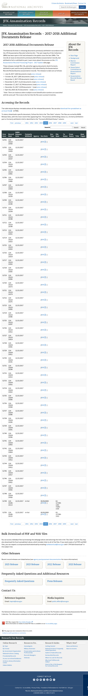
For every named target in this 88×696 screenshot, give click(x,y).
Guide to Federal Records (53, 653)
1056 (50, 123)
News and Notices (72, 646)
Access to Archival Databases (12, 658)
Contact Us (82, 3)
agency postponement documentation (47, 559)
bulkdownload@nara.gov (55, 544)
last (76, 123)
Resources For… (30, 643)
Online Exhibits (7, 665)
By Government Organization (12, 651)
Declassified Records (52, 655)
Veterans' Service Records (26, 13)
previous (18, 123)
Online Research (10, 643)
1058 (59, 123)
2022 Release (54, 564)
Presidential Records (9, 656)
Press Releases (54, 581)
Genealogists (28, 646)
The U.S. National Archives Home (22, 5)
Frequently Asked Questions (19, 581)
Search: (47, 127)
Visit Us (62, 14)
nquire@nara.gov (16, 601)
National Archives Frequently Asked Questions (54, 649)
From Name (71, 135)
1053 (36, 123)
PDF (42, 142)
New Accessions (71, 649)
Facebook (34, 679)
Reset (83, 127)
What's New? (71, 643)
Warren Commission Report (75, 63)
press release (36, 74)
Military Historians (29, 649)
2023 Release (32, 564)
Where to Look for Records (53, 658)
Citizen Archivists (58, 3)
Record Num (11, 135)
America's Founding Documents (79, 13)
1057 (55, 123)
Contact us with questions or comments (14, 633)
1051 (27, 123)
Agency (36, 136)
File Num (57, 135)
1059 (64, 123)
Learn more (69, 692)
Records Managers (30, 655)
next (72, 123)
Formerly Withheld (28, 135)
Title (77, 136)
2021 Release (74, 564)
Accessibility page (51, 623)
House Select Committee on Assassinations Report (76, 70)
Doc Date (44, 136)
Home (5, 25)
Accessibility (27, 688)
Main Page (74, 55)
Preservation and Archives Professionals (32, 652)
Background (75, 58)
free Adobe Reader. (26, 622)
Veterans (27, 658)
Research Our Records (8, 13)
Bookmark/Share (71, 3)
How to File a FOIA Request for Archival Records (53, 665)
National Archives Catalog (11, 653)
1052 (31, 123)
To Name (65, 135)
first (11, 123)
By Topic (5, 646)
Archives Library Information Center (11, 662)
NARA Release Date (18, 134)
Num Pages (83, 135)
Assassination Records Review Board (76, 78)
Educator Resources (44, 13)
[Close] (85, 676)
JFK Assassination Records (32, 25)
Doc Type (52, 135)
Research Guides (52, 643)
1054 (41, 123)
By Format (6, 649)
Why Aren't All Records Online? (52, 661)
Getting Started (50, 646)
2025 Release (11, 564)
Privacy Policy (36, 688)
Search (82, 7)
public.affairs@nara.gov (60, 601)
